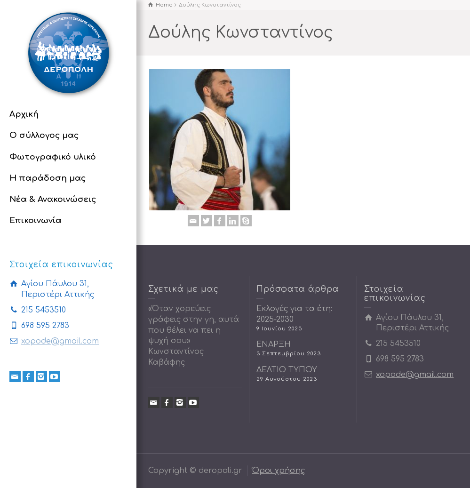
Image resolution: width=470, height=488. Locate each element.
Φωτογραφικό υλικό (52, 156)
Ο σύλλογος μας (44, 135)
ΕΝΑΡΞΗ (273, 344)
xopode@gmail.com (60, 341)
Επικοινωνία (35, 220)
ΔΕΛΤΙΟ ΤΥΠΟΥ (286, 370)
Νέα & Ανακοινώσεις (52, 199)
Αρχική (24, 114)
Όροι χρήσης (278, 470)
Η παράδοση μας (47, 178)
